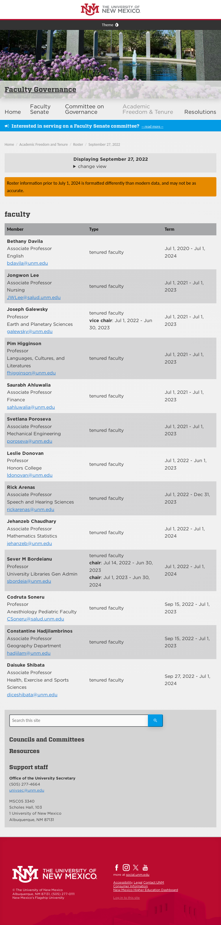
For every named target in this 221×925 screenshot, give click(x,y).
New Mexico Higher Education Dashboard (145, 890)
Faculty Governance (40, 89)
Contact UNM (153, 882)
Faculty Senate (40, 109)
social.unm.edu (137, 875)
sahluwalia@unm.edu (31, 407)
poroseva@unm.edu (29, 441)
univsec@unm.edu (26, 790)
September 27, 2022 (104, 144)
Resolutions (200, 112)
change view (92, 166)
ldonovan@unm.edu (30, 475)
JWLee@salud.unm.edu (34, 297)
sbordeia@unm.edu (29, 581)
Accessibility (123, 882)
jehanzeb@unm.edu (29, 543)
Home (13, 112)
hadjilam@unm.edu (29, 653)
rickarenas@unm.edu (30, 509)
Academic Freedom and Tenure (43, 144)
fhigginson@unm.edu (31, 373)
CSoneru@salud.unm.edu (35, 619)
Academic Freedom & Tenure (147, 109)
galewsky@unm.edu (30, 331)
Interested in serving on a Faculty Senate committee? (75, 126)
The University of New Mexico (27, 1)
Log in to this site (126, 898)
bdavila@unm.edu (27, 263)
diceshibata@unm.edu (32, 694)
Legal (138, 882)
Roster (78, 144)
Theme (107, 24)
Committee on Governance (84, 109)
